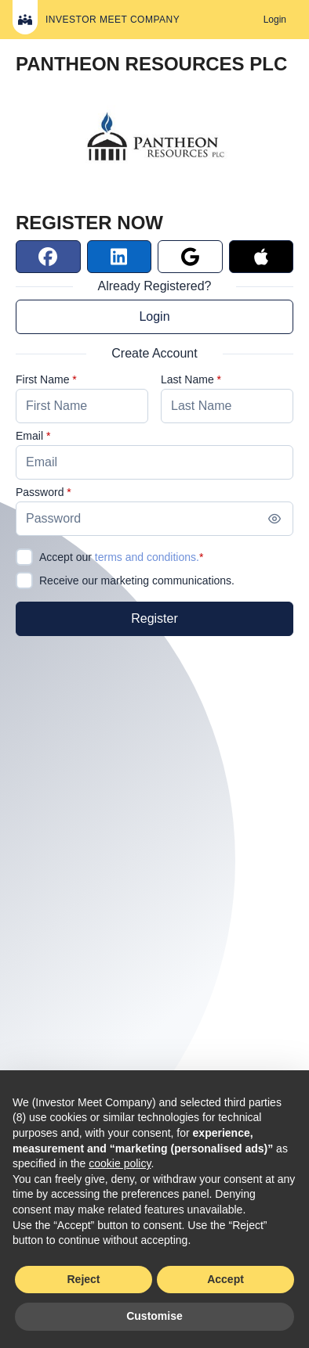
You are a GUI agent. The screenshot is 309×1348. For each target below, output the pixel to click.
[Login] (275, 19)
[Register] (154, 619)
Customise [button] (154, 1316)
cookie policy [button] (120, 1163)
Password (40, 492)
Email (29, 436)
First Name (42, 379)
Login (154, 316)
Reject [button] (83, 1279)
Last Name (187, 379)
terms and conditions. (147, 557)
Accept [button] (225, 1279)
